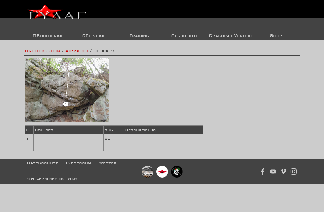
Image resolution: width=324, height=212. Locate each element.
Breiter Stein (42, 50)
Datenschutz (42, 162)
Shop (276, 35)
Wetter (108, 162)
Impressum (78, 162)
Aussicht (76, 50)
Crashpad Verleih (230, 35)
